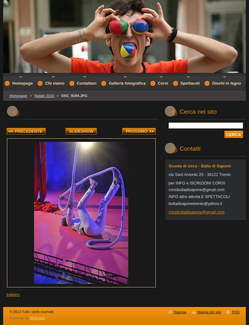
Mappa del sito (209, 312)
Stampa (180, 312)
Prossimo (140, 131)
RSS (236, 312)
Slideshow (81, 131)
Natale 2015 (44, 96)
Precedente (25, 131)
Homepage (18, 96)
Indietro (13, 294)
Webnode (37, 318)
